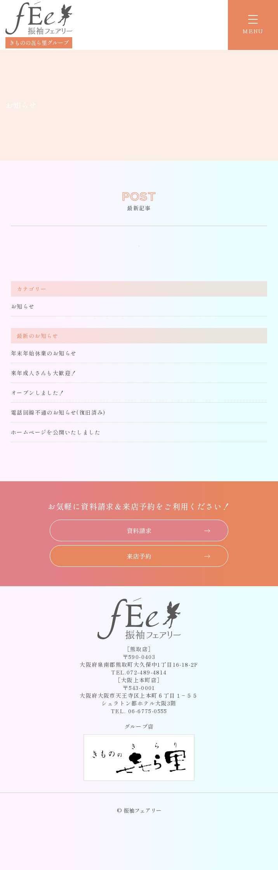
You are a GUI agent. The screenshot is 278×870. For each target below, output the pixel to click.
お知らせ (23, 306)
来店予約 (139, 556)
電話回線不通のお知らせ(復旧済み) (58, 412)
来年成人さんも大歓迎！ (43, 373)
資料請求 (139, 530)
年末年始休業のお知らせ (43, 353)
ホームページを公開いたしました (56, 432)
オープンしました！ (38, 392)
